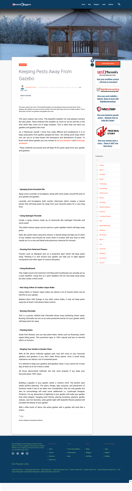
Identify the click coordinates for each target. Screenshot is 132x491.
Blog (89, 4)
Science (101, 263)
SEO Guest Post (46, 469)
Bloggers (96, 4)
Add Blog (88, 456)
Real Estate (102, 235)
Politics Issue (103, 193)
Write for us (52, 459)
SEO (100, 221)
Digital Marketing (104, 225)
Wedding (102, 230)
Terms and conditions (73, 449)
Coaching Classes (105, 216)
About (50, 449)
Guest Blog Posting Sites (32, 472)
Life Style (102, 174)
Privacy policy (71, 452)
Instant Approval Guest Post (107, 469)
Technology (103, 184)
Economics (102, 258)
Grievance (52, 456)
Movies (101, 198)
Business (102, 211)
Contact (51, 452)
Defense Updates (104, 207)
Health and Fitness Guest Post (50, 472)
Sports (101, 170)
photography (103, 188)
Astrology (102, 202)
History (101, 165)
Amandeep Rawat (31, 87)
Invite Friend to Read (108, 63)
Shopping (102, 253)
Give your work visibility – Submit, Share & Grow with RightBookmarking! (108, 99)
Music (101, 239)
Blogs (87, 449)
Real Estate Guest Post (60, 469)
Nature (101, 179)
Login (103, 4)
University (102, 249)
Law (100, 244)
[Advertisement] (52, 168)
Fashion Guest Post (76, 469)
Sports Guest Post (90, 469)
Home (83, 4)
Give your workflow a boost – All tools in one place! (108, 80)
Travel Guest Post (17, 469)
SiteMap (107, 456)
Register (110, 4)
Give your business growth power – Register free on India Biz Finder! (108, 118)
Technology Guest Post (32, 469)
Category (23, 64)
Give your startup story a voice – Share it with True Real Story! (108, 143)
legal (68, 456)
